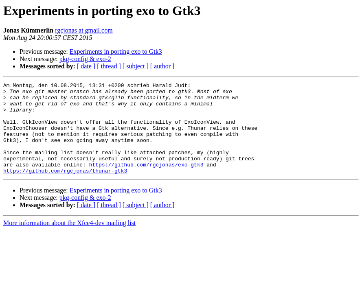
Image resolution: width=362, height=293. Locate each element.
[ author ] (162, 66)
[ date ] (86, 66)
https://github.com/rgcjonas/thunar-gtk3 (65, 188)
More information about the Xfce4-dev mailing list (69, 241)
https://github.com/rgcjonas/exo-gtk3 (146, 181)
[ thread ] (109, 66)
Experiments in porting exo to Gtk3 (116, 51)
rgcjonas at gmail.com (83, 30)
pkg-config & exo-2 (85, 58)
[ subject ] (136, 66)
